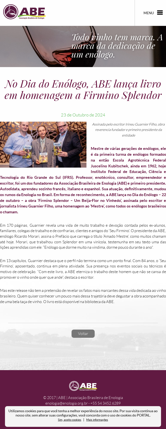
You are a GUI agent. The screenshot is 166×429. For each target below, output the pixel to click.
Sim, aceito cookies (69, 419)
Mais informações (97, 419)
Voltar (83, 334)
